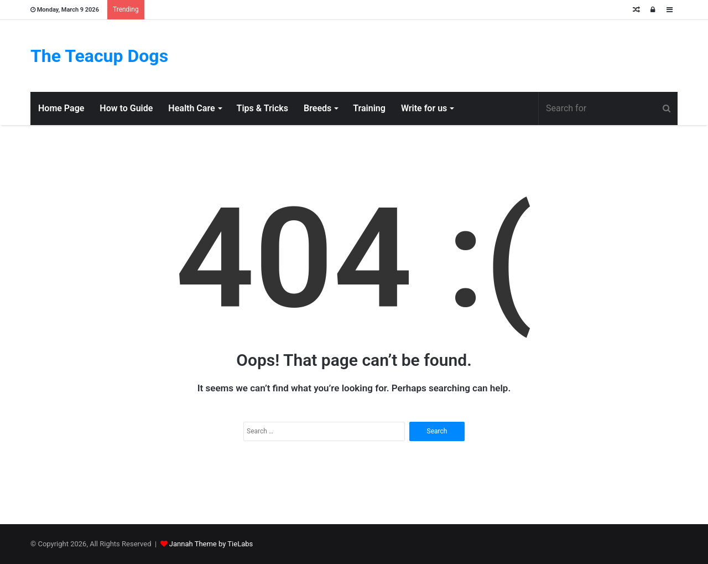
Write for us (424, 108)
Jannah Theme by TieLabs (211, 544)
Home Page (61, 108)
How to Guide (126, 108)
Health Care (191, 108)
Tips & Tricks (262, 108)
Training (369, 108)
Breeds (317, 108)
